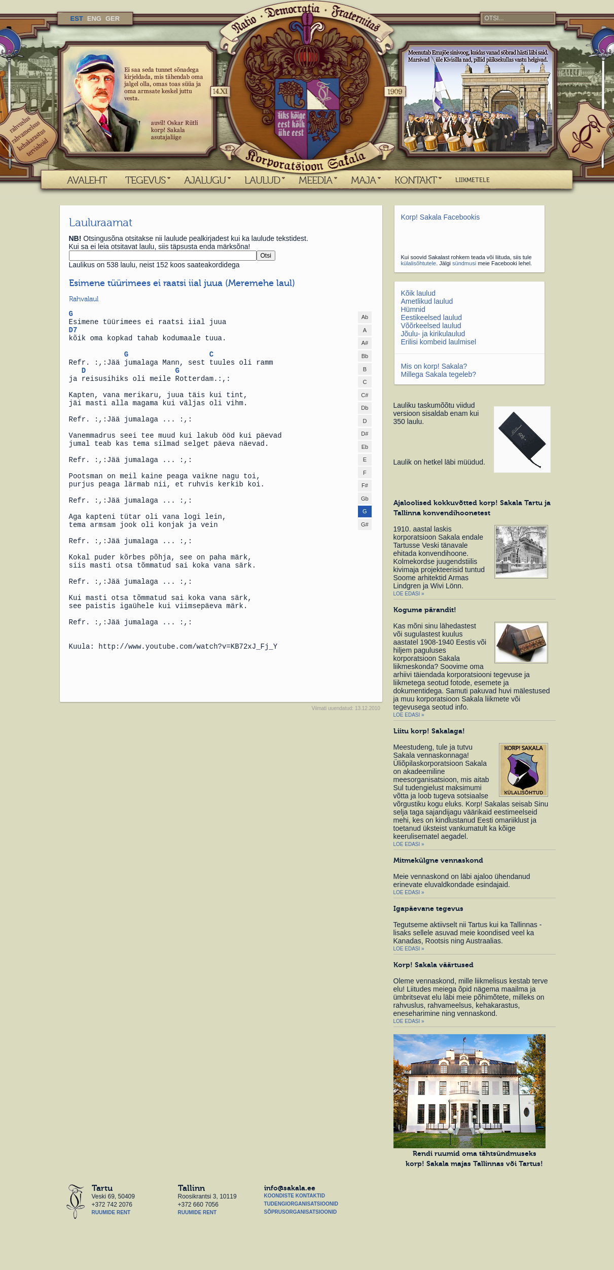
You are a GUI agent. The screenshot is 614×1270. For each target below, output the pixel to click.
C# (364, 395)
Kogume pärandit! (424, 610)
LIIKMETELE (472, 180)
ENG (94, 18)
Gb (365, 499)
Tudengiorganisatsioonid (301, 1204)
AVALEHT (86, 180)
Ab (365, 317)
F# (365, 485)
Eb (365, 447)
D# (364, 434)
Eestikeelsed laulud (431, 317)
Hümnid (413, 309)
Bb (365, 356)
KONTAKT (415, 180)
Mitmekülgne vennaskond (438, 860)
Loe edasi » (408, 593)
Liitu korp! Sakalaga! (429, 731)
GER (112, 18)
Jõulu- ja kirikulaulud (433, 334)
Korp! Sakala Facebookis (440, 217)
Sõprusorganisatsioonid (300, 1212)
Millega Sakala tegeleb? (439, 374)
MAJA (363, 180)
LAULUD (262, 180)
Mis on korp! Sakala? (434, 366)
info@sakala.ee (289, 1188)
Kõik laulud (418, 293)
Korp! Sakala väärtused (433, 965)
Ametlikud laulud (427, 301)
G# (365, 524)
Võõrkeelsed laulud (431, 326)
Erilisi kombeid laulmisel (439, 342)
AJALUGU (205, 180)
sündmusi (464, 263)
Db (364, 408)
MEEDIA (315, 180)
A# (365, 343)
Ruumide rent (111, 1212)
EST (76, 18)
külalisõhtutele (419, 263)
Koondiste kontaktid (294, 1195)
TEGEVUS (145, 180)
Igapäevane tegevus (428, 908)
